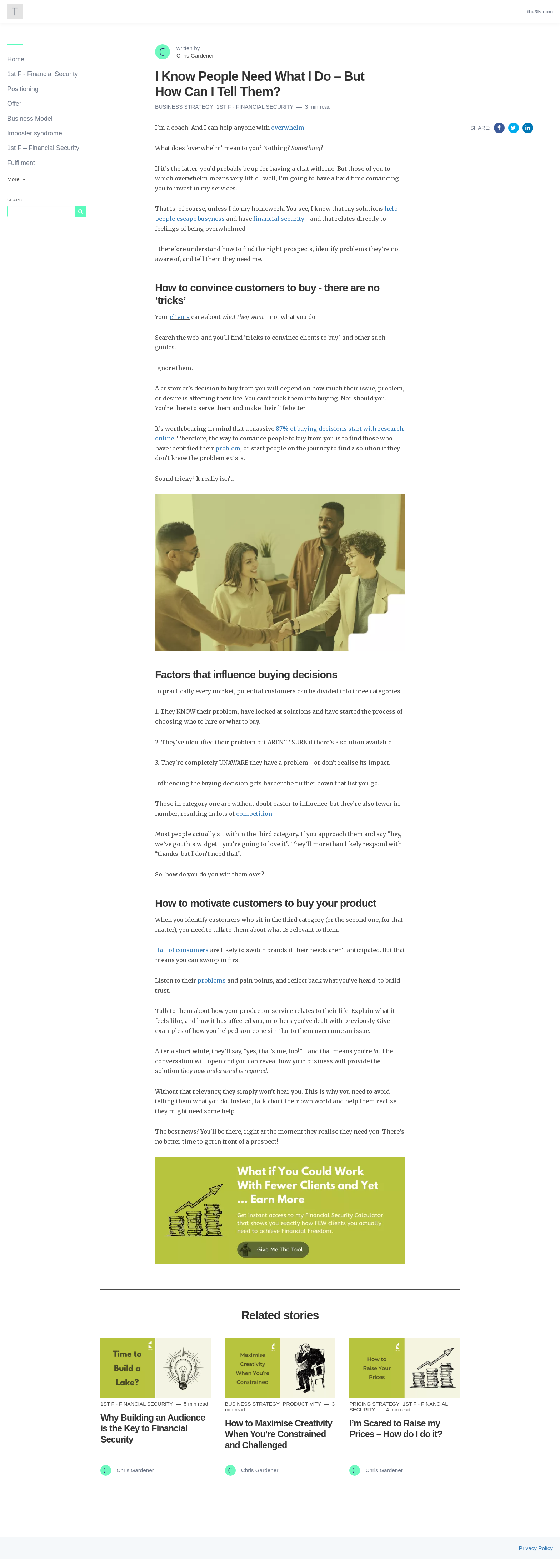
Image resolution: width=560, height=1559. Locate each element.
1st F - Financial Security (42, 74)
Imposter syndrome (34, 133)
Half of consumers (182, 950)
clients (180, 316)
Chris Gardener (195, 56)
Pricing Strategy (375, 1404)
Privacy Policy (536, 1548)
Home (15, 59)
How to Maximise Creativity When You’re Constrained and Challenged (278, 1434)
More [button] (16, 179)
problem (227, 448)
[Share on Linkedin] (527, 127)
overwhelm (287, 127)
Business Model (29, 118)
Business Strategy (185, 107)
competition (254, 813)
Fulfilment (21, 162)
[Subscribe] (80, 211)
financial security (278, 218)
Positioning (23, 89)
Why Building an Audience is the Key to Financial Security (152, 1428)
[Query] (41, 211)
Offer (14, 103)
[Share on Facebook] (500, 127)
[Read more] (155, 1368)
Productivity (302, 1404)
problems (212, 980)
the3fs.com (540, 11)
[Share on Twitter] (514, 127)
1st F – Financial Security (43, 147)
